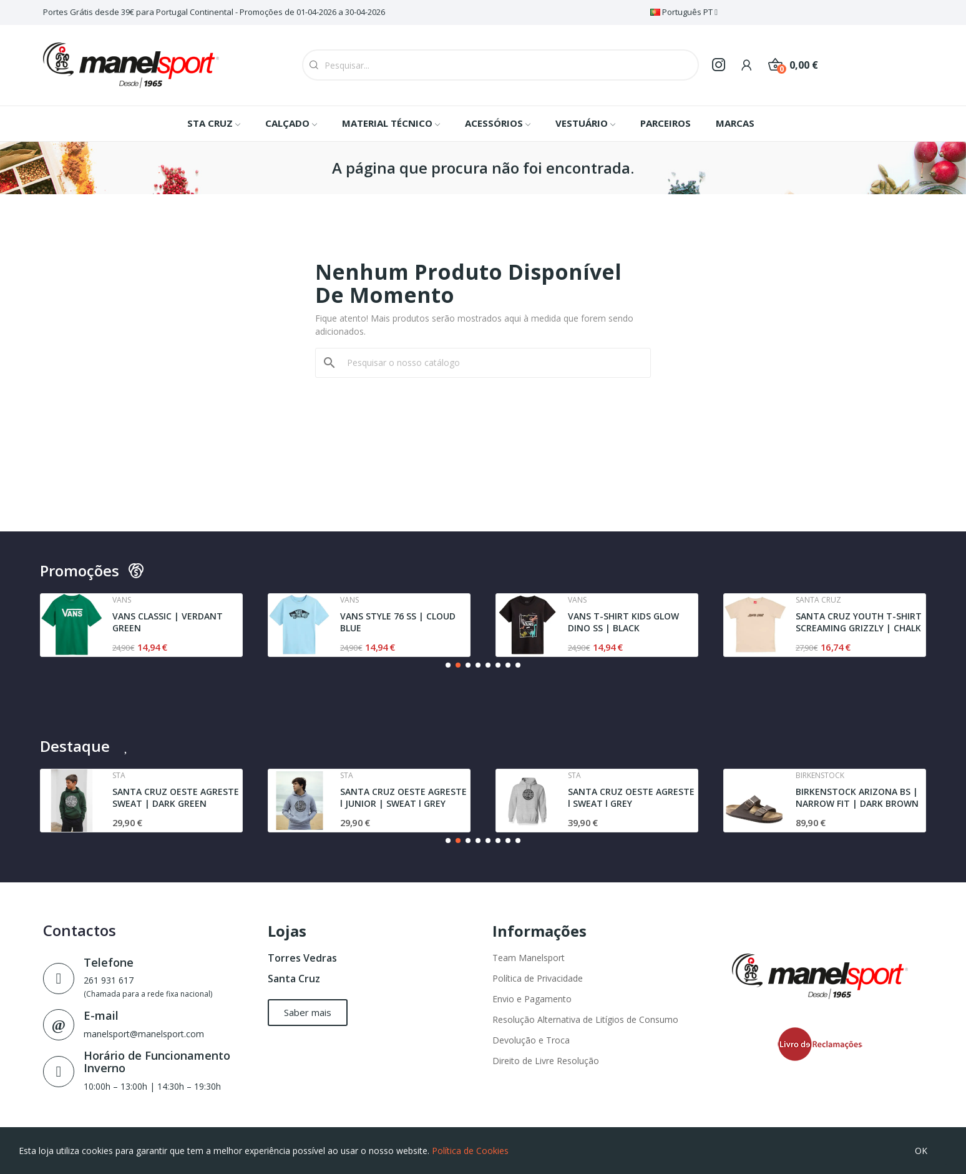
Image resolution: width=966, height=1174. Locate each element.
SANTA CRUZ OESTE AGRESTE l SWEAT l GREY (631, 798)
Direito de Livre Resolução (545, 1061)
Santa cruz (818, 600)
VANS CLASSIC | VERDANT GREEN (167, 622)
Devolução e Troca (531, 1040)
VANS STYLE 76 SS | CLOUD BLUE (398, 622)
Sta (118, 775)
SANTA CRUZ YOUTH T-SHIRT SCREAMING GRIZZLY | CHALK (859, 622)
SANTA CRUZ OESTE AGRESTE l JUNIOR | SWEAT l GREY (403, 798)
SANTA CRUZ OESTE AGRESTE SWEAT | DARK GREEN (175, 798)
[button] (448, 665)
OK (921, 1151)
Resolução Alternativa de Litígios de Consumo (585, 1019)
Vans (121, 600)
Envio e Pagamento (532, 999)
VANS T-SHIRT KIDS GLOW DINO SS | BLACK (623, 622)
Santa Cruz (294, 978)
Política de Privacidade (537, 978)
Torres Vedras (302, 958)
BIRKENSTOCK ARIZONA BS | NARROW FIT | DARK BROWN (857, 798)
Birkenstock (820, 775)
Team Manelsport (528, 958)
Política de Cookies (470, 1151)
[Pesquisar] (490, 363)
